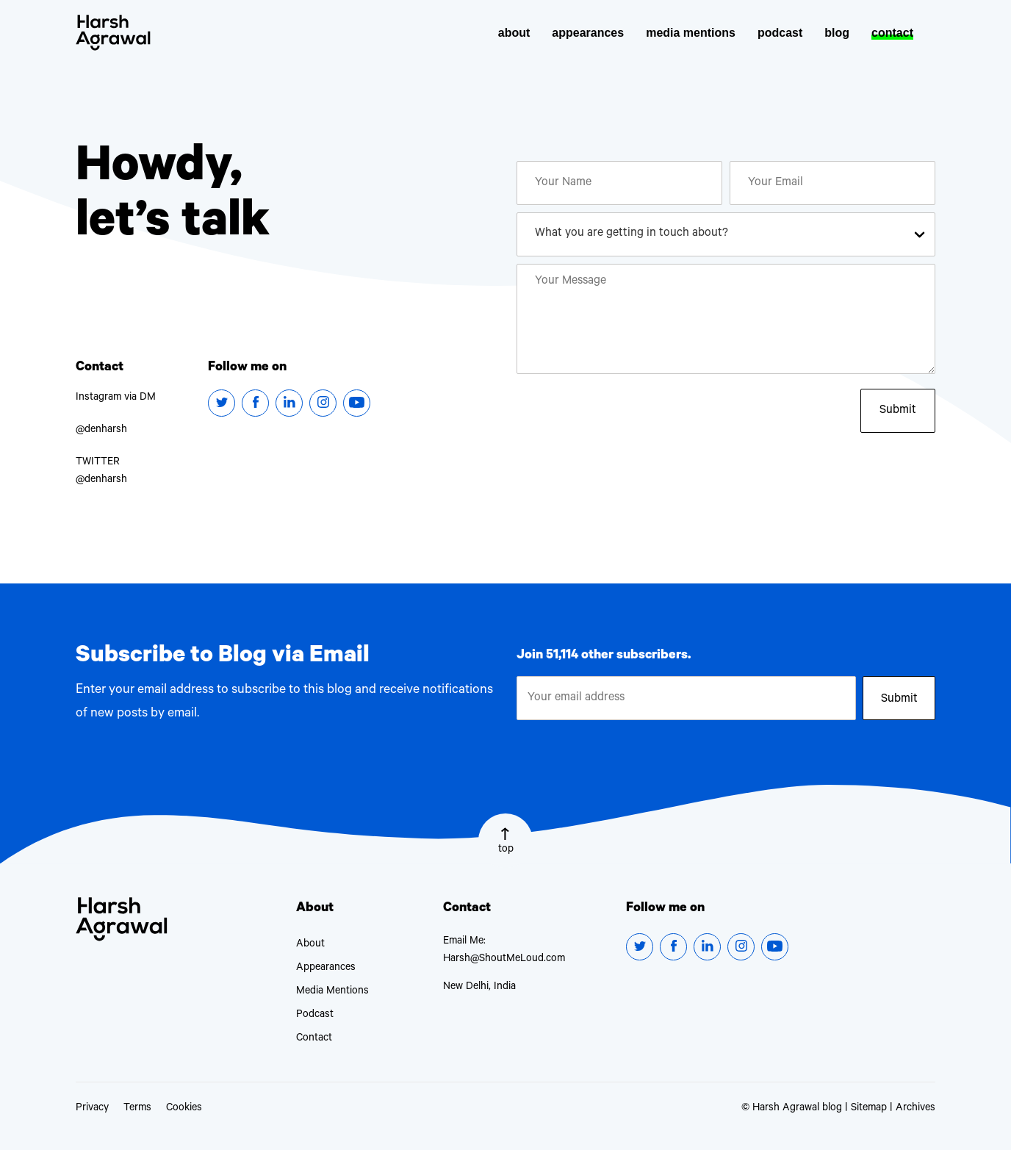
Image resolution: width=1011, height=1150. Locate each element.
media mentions (690, 32)
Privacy (92, 1109)
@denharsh (101, 430)
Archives (915, 1109)
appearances (588, 32)
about (514, 32)
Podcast (315, 1015)
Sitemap (869, 1109)
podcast (780, 32)
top (506, 841)
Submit (897, 410)
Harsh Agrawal (113, 33)
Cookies (184, 1109)
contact (892, 32)
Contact (314, 1039)
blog (836, 32)
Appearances (326, 968)
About (310, 945)
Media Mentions (332, 992)
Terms (137, 1109)
